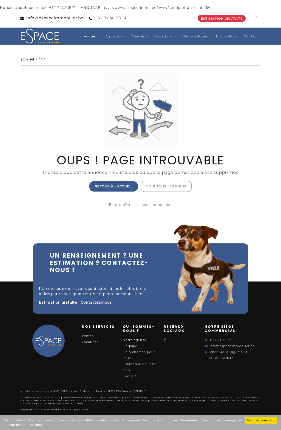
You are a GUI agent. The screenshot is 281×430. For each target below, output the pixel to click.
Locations (164, 36)
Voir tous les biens (166, 186)
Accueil (91, 36)
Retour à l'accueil (114, 186)
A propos (114, 36)
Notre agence (134, 340)
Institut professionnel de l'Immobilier (74, 397)
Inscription (226, 36)
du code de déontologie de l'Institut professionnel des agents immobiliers (86, 400)
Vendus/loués (195, 36)
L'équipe (130, 346)
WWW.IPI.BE (198, 397)
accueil (27, 59)
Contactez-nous (96, 302)
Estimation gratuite (221, 18)
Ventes (138, 36)
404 (42, 59)
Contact (251, 36)
